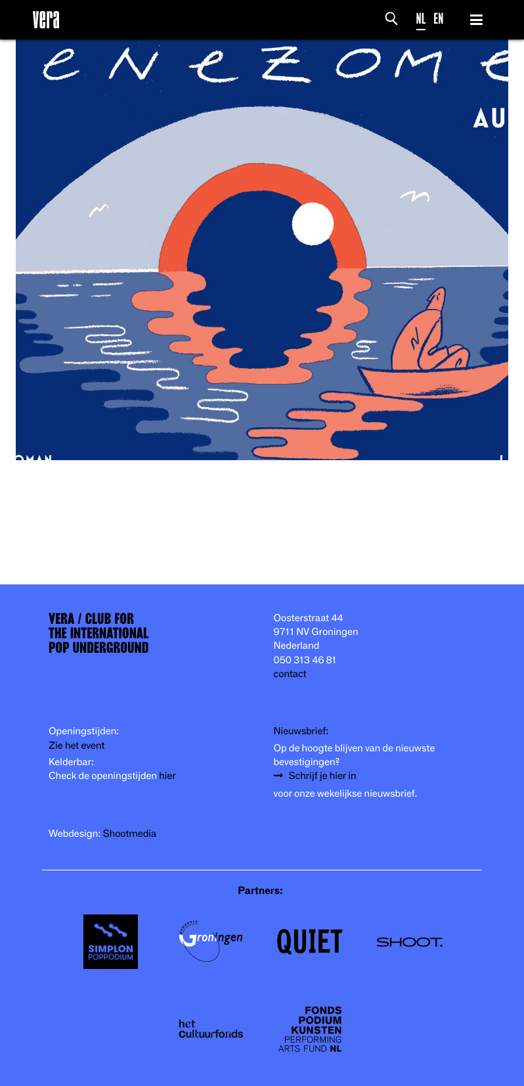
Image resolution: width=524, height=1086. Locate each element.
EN (438, 17)
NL (421, 17)
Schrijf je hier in (323, 775)
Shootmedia (130, 833)
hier (167, 775)
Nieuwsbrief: (301, 730)
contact (290, 673)
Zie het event (76, 745)
